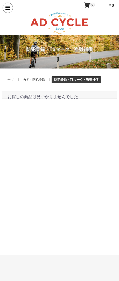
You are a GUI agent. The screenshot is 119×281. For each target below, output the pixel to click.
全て (11, 80)
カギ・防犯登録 (34, 80)
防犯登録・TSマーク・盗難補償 (76, 80)
